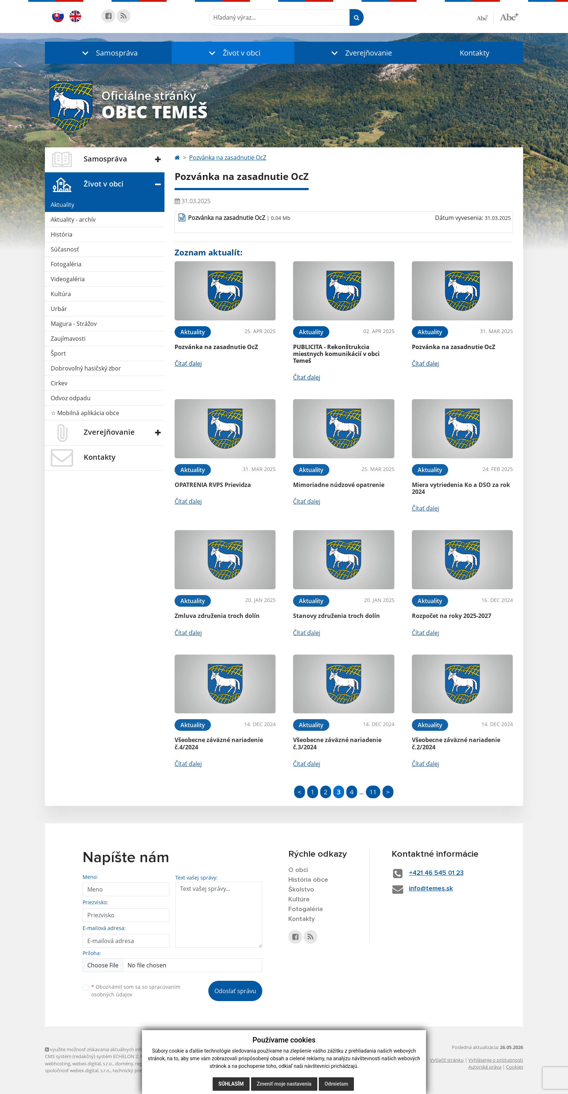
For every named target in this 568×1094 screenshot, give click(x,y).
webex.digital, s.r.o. (92, 1063)
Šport (58, 353)
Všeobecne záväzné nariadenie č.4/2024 (219, 743)
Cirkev (59, 383)
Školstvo (301, 889)
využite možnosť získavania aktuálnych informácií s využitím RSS (116, 1049)
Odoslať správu (235, 991)
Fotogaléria (66, 264)
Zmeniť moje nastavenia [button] (284, 1084)
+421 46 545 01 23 (436, 873)
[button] (108, 53)
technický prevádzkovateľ (140, 1070)
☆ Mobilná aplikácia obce (85, 413)
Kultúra (61, 294)
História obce (308, 880)
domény (124, 1063)
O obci (298, 870)
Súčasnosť (65, 249)
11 (373, 792)
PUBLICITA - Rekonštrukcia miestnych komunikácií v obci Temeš (336, 354)
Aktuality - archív (73, 220)
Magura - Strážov (74, 324)
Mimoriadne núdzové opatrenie (338, 485)
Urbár (59, 309)
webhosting (57, 1063)
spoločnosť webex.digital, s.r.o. (77, 1070)
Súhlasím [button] (231, 1084)
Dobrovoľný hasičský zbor (86, 368)
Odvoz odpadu (71, 398)
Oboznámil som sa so (135, 990)
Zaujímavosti (68, 339)
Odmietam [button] (336, 1084)
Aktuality (62, 205)
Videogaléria (68, 279)
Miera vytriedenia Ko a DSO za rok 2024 (461, 488)
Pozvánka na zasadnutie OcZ (227, 157)
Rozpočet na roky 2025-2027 (451, 616)
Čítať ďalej (188, 364)
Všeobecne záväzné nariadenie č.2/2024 (456, 743)
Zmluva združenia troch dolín (217, 616)
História (61, 234)
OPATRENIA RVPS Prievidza (213, 485)
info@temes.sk (431, 888)
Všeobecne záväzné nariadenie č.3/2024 (337, 743)
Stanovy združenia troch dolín (336, 616)
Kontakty (474, 53)
